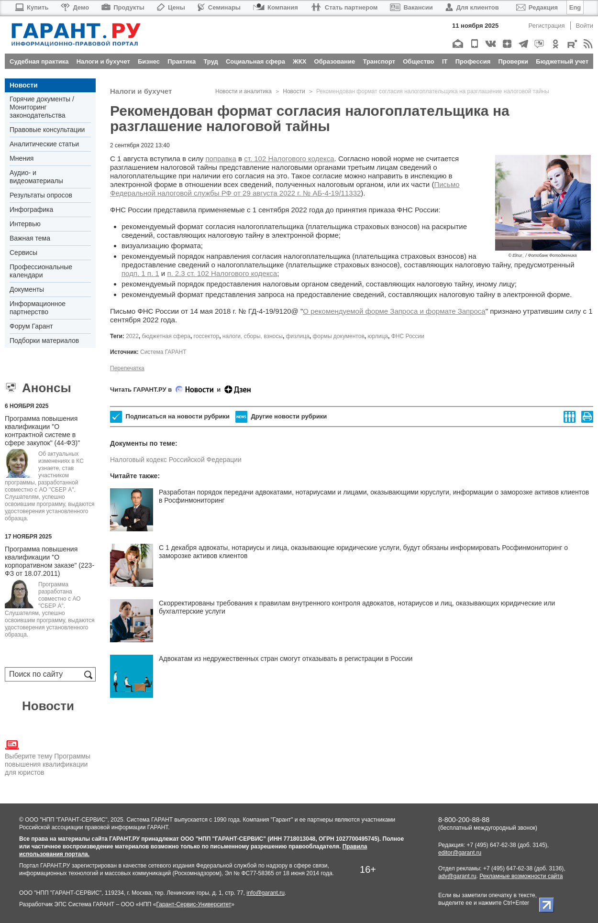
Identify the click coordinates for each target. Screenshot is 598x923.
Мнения (21, 158)
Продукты (122, 7)
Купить (31, 7)
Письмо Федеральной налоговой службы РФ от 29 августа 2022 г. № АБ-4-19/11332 (285, 188)
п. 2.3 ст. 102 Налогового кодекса (222, 273)
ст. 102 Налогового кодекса (289, 158)
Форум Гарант (31, 326)
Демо (75, 7)
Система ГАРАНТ (163, 352)
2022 (132, 336)
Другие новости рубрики (281, 417)
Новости (24, 85)
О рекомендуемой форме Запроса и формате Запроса (394, 311)
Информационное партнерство (38, 308)
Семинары (219, 7)
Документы (27, 289)
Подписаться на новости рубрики (170, 417)
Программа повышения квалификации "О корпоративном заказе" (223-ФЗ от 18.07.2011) (49, 561)
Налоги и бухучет (141, 91)
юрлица (377, 336)
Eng (575, 7)
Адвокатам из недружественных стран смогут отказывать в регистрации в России (285, 658)
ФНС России (407, 336)
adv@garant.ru (457, 876)
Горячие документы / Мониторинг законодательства (42, 107)
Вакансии (411, 7)
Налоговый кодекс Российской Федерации (176, 459)
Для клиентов (472, 7)
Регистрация (547, 25)
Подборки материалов (44, 340)
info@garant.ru (265, 893)
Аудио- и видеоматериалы (36, 177)
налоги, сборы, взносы (252, 336)
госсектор (207, 336)
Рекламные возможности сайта (521, 876)
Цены (171, 7)
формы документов (338, 336)
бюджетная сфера (166, 336)
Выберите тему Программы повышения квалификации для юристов (47, 757)
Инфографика (31, 209)
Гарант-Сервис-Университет (193, 904)
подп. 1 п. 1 (140, 273)
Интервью (25, 224)
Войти (584, 25)
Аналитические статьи (44, 144)
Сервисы (23, 252)
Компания (275, 7)
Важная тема (30, 238)
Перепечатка (127, 368)
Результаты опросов (41, 195)
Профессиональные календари (41, 271)
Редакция (537, 7)
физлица (298, 336)
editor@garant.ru (459, 852)
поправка (220, 158)
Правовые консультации (47, 129)
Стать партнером (344, 7)
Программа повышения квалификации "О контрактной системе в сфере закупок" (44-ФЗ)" (42, 431)
